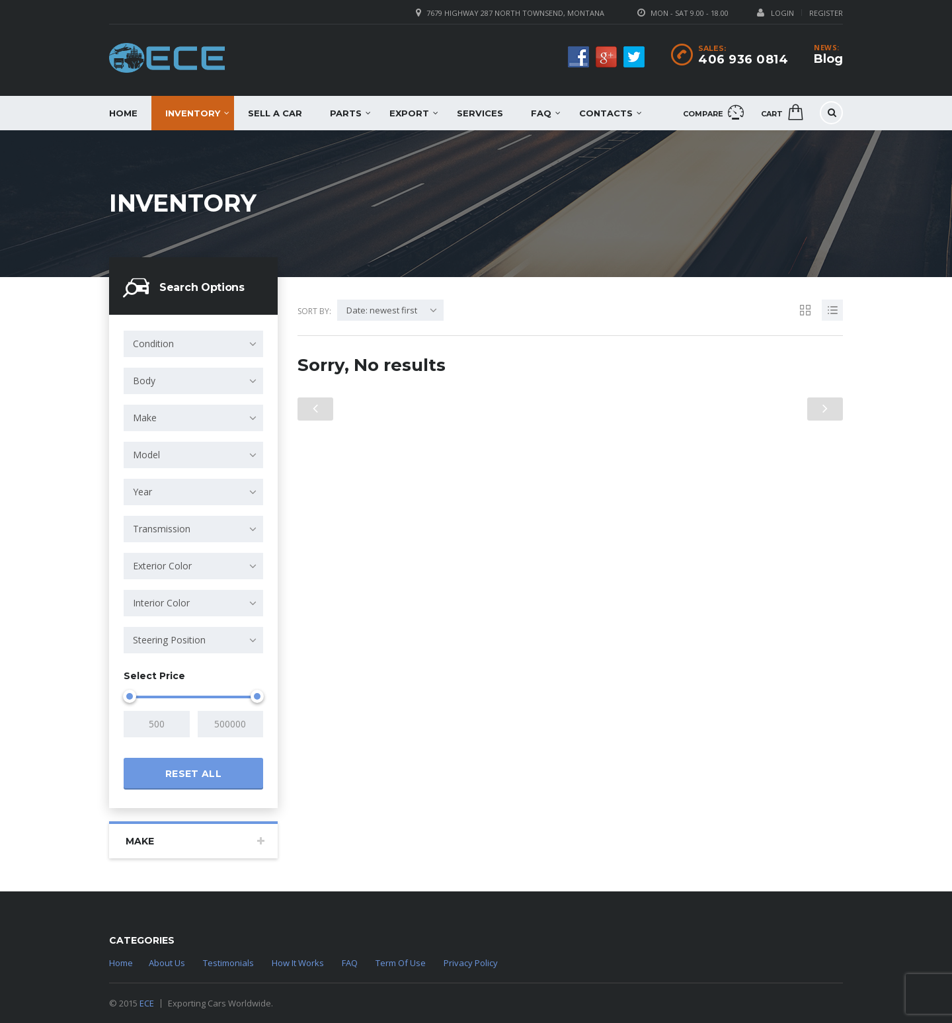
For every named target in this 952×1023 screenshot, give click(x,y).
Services (480, 113)
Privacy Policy (471, 963)
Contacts (606, 113)
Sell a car (275, 113)
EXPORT (409, 113)
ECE (146, 1003)
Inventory (192, 113)
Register (826, 13)
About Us (167, 963)
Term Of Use (401, 963)
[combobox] (193, 344)
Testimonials (228, 963)
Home (123, 113)
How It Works (298, 963)
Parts (346, 113)
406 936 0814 (743, 59)
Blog (828, 59)
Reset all (193, 774)
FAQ (541, 113)
